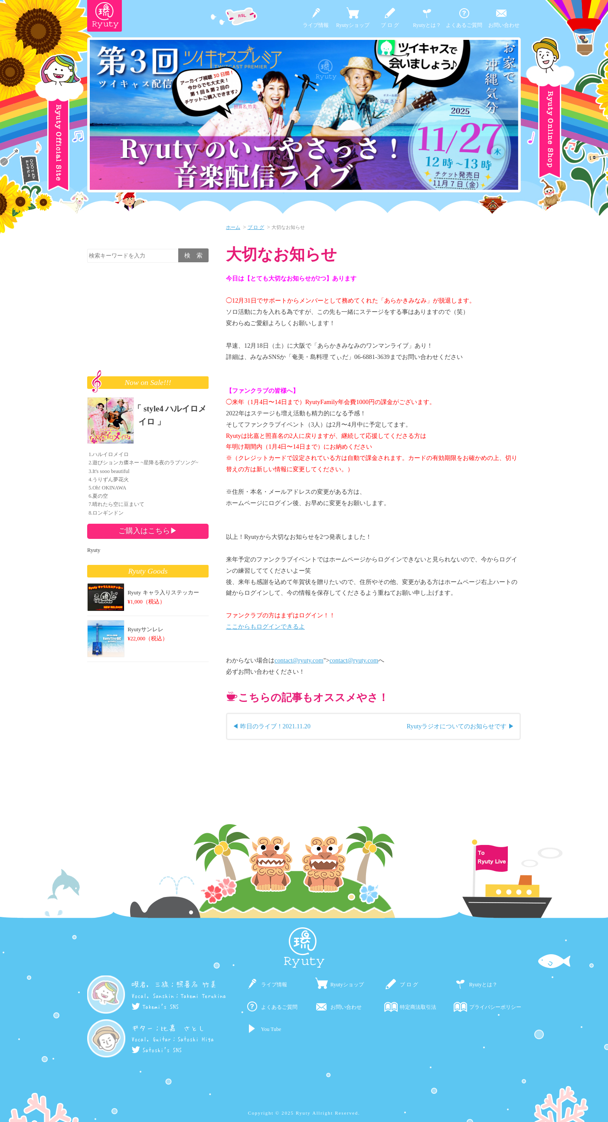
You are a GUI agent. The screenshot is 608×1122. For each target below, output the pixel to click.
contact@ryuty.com (299, 660)
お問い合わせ (504, 25)
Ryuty (93, 550)
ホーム (233, 227)
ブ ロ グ (390, 25)
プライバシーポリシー (495, 1007)
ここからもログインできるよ (265, 626)
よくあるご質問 (464, 25)
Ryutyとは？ (427, 25)
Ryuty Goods (148, 571)
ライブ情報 (316, 25)
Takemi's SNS (155, 1006)
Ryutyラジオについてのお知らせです (457, 726)
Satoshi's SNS (156, 1050)
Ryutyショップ (352, 25)
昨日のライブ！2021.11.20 (275, 726)
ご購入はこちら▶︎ (147, 530)
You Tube (271, 1029)
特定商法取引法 (418, 1007)
